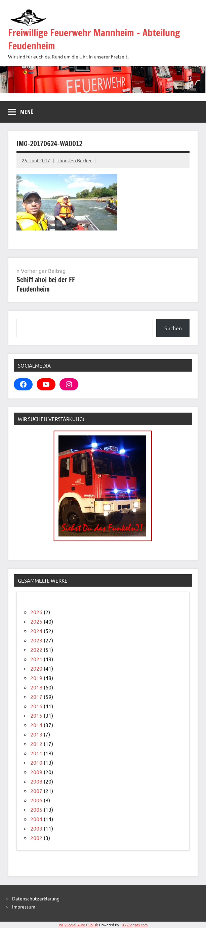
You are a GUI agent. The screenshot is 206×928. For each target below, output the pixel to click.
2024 (36, 630)
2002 (36, 837)
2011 (36, 753)
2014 (36, 724)
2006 (36, 800)
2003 (36, 828)
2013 (36, 734)
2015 (36, 715)
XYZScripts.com (135, 924)
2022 (36, 649)
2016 (36, 706)
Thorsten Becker (74, 160)
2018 (36, 687)
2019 (36, 677)
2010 (36, 762)
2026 (36, 611)
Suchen (173, 328)
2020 (36, 668)
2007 (36, 790)
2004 (36, 818)
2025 (36, 621)
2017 (36, 696)
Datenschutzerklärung (35, 898)
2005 (36, 809)
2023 (36, 640)
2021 (36, 659)
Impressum (23, 906)
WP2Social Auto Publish (78, 924)
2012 (36, 743)
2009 (36, 771)
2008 (36, 781)
